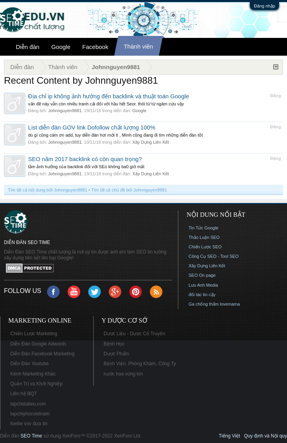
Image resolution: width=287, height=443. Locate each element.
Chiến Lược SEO (205, 246)
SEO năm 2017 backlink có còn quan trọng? (85, 159)
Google (60, 46)
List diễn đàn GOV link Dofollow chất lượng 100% (91, 127)
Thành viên (138, 46)
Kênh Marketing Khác (33, 374)
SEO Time (31, 436)
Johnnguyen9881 (64, 110)
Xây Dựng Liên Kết (150, 142)
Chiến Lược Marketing (33, 333)
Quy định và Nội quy (265, 436)
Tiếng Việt (229, 436)
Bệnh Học (114, 344)
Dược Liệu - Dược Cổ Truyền (134, 333)
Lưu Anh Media (203, 285)
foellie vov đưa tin (28, 423)
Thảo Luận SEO (204, 237)
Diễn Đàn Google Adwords (38, 344)
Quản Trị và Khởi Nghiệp (36, 384)
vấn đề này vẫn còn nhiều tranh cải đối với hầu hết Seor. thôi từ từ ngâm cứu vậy (106, 103)
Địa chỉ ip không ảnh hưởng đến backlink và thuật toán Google (108, 96)
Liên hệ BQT (23, 393)
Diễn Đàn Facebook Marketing (42, 354)
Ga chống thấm (204, 304)
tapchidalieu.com (28, 404)
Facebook (95, 46)
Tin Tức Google (203, 227)
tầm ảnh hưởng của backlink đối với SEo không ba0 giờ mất (86, 166)
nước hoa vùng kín (123, 374)
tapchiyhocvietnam (29, 414)
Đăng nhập (264, 6)
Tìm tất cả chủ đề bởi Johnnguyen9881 (129, 190)
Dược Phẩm (116, 354)
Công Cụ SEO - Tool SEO (214, 256)
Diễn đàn (28, 46)
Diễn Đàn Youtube (29, 363)
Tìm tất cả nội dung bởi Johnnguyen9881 (47, 190)
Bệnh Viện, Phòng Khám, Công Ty (140, 363)
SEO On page (202, 275)
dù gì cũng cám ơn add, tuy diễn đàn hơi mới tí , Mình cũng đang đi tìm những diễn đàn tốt (115, 135)
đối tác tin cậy (202, 294)
